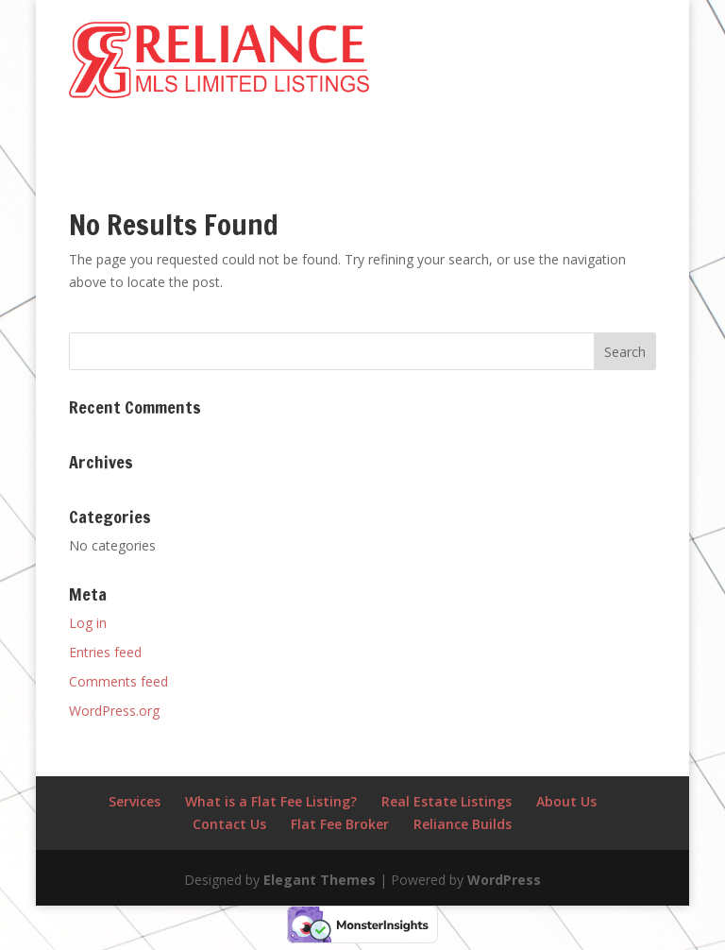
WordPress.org (114, 711)
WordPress (504, 880)
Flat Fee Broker (340, 824)
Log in (88, 623)
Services (134, 801)
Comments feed (118, 681)
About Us (566, 801)
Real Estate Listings (446, 801)
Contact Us (229, 824)
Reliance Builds (462, 824)
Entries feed (105, 652)
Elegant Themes (319, 880)
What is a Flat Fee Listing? (271, 801)
